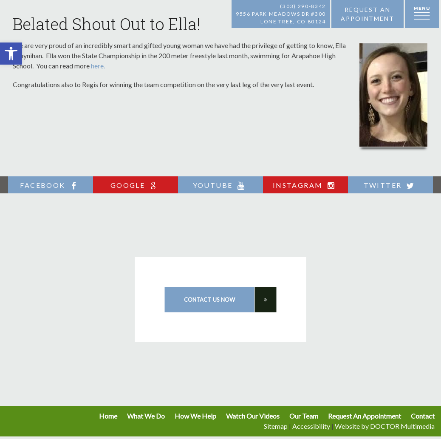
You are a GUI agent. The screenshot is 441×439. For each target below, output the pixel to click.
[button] (11, 53)
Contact (423, 416)
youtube (221, 185)
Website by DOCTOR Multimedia (385, 426)
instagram (306, 185)
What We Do (146, 416)
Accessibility (311, 426)
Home (108, 416)
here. (98, 66)
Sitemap (276, 426)
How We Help (195, 416)
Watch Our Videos (253, 416)
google (135, 185)
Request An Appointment (364, 416)
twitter (391, 185)
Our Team (303, 416)
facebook (50, 185)
